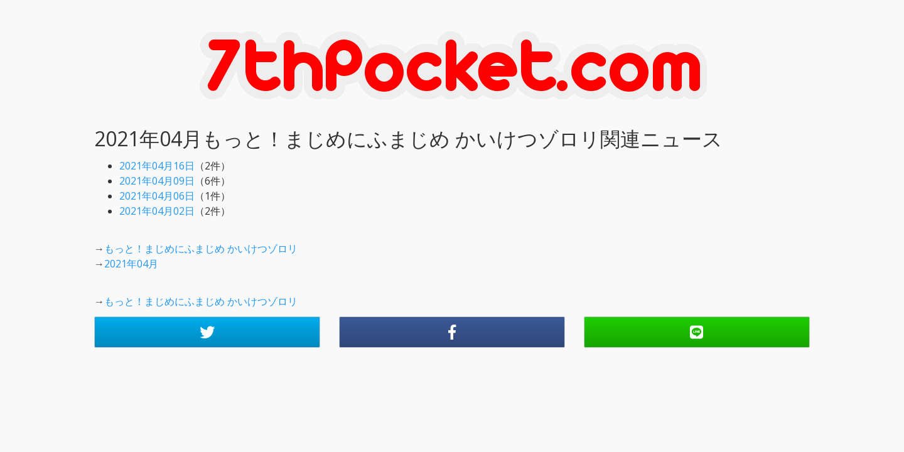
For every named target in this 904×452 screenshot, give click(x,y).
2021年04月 (131, 264)
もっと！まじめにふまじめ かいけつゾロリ (201, 249)
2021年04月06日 (157, 196)
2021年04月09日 (157, 181)
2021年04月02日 (157, 211)
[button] (207, 332)
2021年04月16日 (157, 166)
